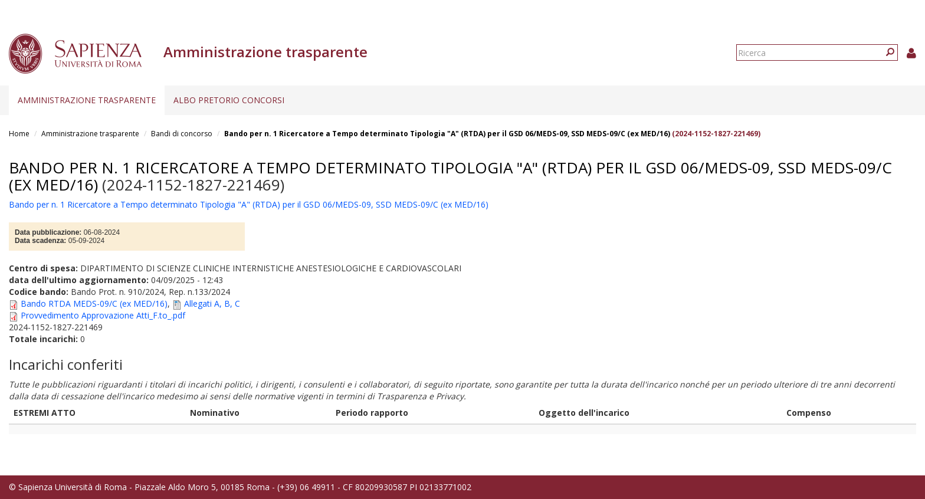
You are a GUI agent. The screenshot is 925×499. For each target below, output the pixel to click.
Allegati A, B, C (212, 303)
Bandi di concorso (181, 134)
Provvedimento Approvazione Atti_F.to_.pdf (103, 315)
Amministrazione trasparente (87, 100)
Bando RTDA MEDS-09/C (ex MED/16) (94, 303)
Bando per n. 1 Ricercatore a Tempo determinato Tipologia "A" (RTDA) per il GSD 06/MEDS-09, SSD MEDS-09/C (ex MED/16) (447, 134)
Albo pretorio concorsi (228, 100)
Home (19, 134)
